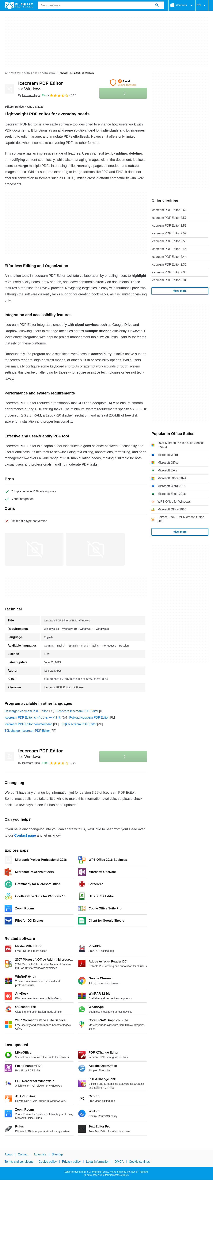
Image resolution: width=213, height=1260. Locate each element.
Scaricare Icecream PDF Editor (77, 711)
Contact (23, 1154)
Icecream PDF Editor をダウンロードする (33, 717)
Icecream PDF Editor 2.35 (168, 272)
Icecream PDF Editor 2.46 (168, 249)
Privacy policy (71, 1161)
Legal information (97, 1161)
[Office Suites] (48, 73)
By (29, 95)
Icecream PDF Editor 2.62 (168, 210)
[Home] (6, 73)
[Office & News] (31, 73)
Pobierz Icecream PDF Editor (89, 717)
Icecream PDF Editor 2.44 (168, 256)
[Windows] (16, 73)
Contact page (25, 835)
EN (202, 5)
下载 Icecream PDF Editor (79, 724)
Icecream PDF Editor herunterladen (28, 724)
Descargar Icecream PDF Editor (26, 711)
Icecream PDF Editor (40, 753)
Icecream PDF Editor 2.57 (168, 217)
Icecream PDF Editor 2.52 (168, 233)
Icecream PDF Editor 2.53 (168, 225)
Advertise (40, 1154)
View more (180, 290)
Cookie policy (48, 1161)
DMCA (119, 1161)
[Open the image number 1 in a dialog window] (95, 549)
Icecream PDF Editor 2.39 (168, 264)
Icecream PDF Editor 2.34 (168, 280)
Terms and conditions (19, 1161)
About (9, 1154)
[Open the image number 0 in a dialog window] (34, 549)
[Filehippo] (19, 5)
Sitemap (57, 1154)
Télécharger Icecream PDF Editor (27, 730)
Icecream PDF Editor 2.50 (168, 241)
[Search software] (157, 5)
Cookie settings (139, 1161)
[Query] (101, 5)
